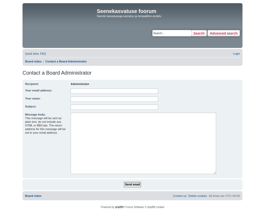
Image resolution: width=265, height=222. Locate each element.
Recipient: (32, 83)
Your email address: (38, 90)
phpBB (119, 207)
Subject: (30, 106)
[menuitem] (43, 54)
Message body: (35, 114)
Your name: (33, 98)
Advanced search (224, 33)
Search (199, 33)
